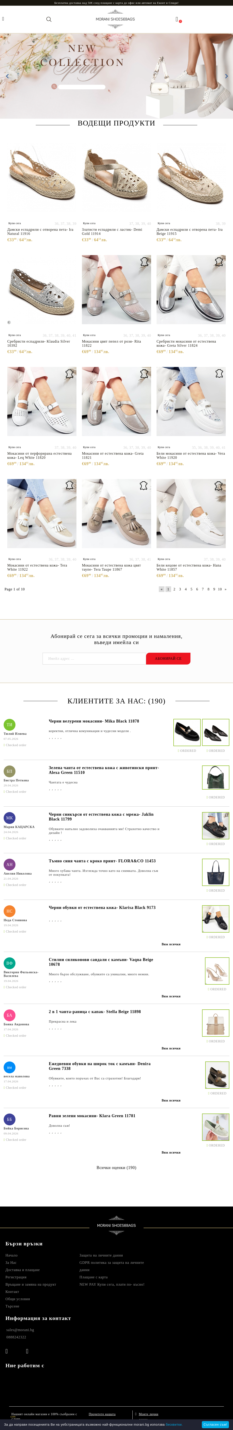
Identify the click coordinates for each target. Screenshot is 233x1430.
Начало (11, 1255)
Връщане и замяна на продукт (30, 1284)
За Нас (11, 1262)
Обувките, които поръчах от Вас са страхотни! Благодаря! (95, 1078)
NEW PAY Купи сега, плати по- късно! (111, 1284)
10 (220, 589)
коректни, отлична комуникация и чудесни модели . (90, 731)
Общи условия (17, 1299)
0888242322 (16, 1337)
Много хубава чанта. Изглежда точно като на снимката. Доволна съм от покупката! (103, 872)
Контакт (12, 1292)
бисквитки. (174, 1424)
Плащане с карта (93, 1277)
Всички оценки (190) (116, 1167)
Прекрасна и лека (62, 1021)
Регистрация (16, 1277)
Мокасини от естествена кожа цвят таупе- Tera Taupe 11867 (111, 567)
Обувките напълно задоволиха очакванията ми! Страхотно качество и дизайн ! (104, 831)
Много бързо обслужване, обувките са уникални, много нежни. (99, 974)
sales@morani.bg (20, 1330)
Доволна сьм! (59, 1125)
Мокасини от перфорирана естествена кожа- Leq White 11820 (39, 455)
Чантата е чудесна (63, 782)
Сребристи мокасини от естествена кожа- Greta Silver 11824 (186, 343)
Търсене (12, 1306)
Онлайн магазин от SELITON (196, 1416)
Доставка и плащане (22, 1270)
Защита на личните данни (101, 1255)
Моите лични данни (148, 1415)
